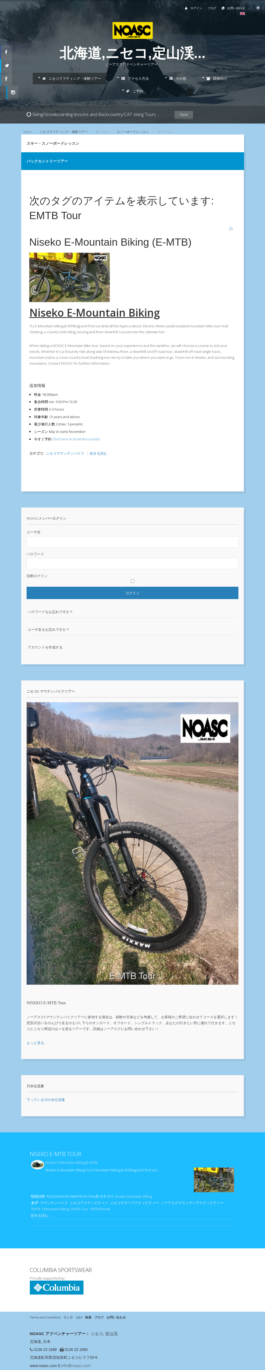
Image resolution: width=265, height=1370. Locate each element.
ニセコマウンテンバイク (65, 453)
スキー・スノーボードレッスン (53, 143)
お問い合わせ (233, 8)
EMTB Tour (79, 1208)
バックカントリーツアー (47, 161)
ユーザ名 (34, 532)
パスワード (35, 554)
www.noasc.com (43, 1366)
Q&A (79, 1317)
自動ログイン (37, 575)
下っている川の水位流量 (46, 1099)
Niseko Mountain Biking (133, 1196)
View (184, 120)
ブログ (212, 8)
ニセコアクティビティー (89, 1202)
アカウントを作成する (45, 647)
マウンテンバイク (54, 1202)
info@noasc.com (75, 1365)
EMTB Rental (100, 1208)
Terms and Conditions (45, 1317)
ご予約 (134, 91)
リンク (68, 1317)
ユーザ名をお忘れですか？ (49, 629)
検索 (88, 1317)
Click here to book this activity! (76, 439)
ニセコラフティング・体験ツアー (71, 78)
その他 (177, 78)
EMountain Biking (55, 1208)
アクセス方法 (135, 78)
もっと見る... (36, 1042)
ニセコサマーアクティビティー (134, 1202)
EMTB (35, 1208)
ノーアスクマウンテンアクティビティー (192, 1202)
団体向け (216, 78)
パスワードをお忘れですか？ (50, 611)
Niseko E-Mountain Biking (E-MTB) (110, 242)
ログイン (193, 8)
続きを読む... (100, 453)
